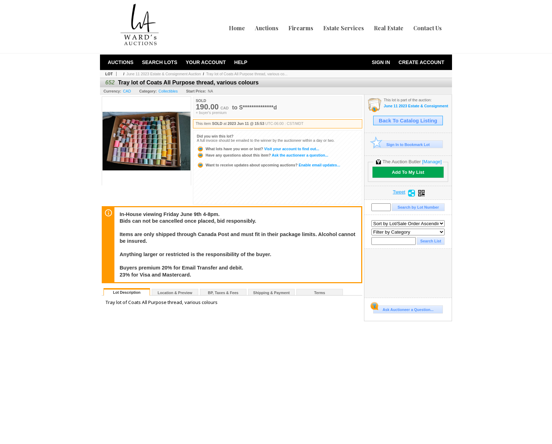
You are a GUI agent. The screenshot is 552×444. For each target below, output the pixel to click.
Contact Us (427, 28)
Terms (319, 293)
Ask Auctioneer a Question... (403, 308)
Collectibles (168, 91)
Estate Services (343, 28)
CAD (127, 91)
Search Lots (159, 62)
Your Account (206, 62)
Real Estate (388, 28)
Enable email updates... (268, 165)
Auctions (266, 28)
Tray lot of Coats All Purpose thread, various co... (246, 74)
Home (237, 28)
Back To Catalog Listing (408, 120)
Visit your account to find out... (258, 149)
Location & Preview (175, 293)
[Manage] (432, 161)
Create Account (421, 62)
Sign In (381, 62)
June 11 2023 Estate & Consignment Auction (163, 74)
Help (240, 62)
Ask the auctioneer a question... (262, 155)
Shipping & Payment (271, 293)
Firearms (300, 28)
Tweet (399, 192)
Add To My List (408, 172)
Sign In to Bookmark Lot (401, 144)
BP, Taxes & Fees (223, 293)
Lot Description (126, 292)
